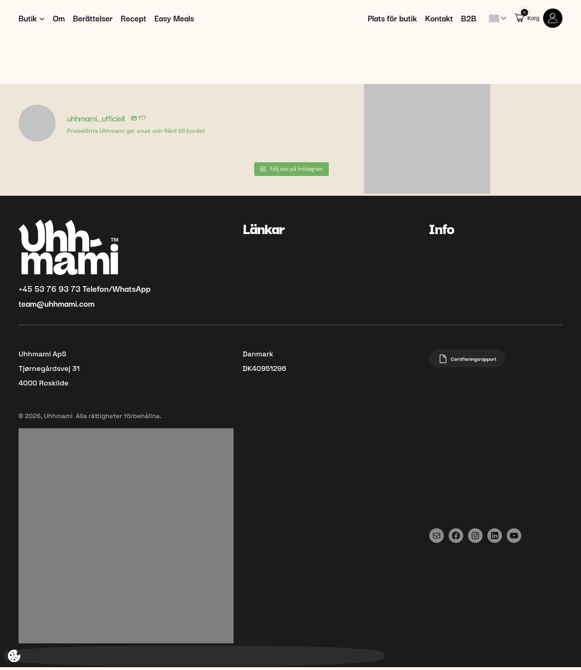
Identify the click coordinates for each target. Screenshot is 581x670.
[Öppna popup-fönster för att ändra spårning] (14, 656)
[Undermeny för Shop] (42, 20)
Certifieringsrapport (469, 362)
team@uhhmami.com (56, 306)
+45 (26, 291)
